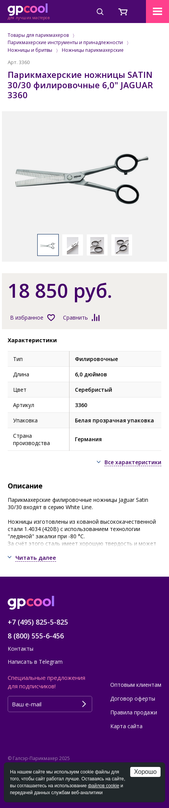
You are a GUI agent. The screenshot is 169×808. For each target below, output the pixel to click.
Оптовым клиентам (135, 684)
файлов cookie (103, 785)
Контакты (20, 648)
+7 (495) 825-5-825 (38, 622)
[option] (84, 176)
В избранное (26, 317)
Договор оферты (132, 698)
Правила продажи (133, 712)
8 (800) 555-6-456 (36, 635)
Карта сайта (126, 726)
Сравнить (75, 317)
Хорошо (145, 771)
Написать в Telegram (35, 661)
